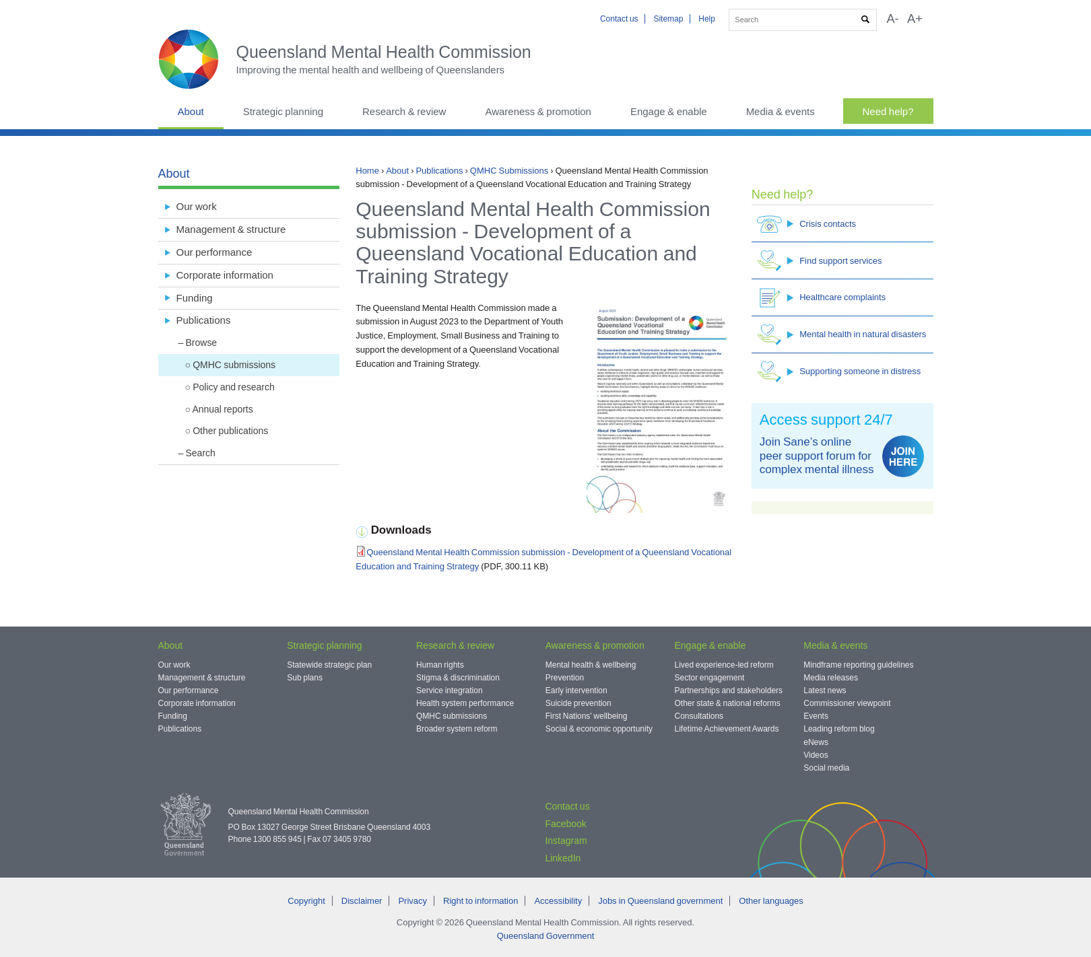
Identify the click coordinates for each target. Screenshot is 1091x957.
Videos (815, 755)
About (191, 111)
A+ (915, 19)
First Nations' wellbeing (587, 716)
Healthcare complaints (821, 297)
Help (706, 19)
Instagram (566, 840)
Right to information (480, 901)
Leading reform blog (838, 729)
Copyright (306, 901)
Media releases (830, 677)
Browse (202, 342)
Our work (196, 206)
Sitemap (668, 19)
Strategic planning (283, 111)
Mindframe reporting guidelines (858, 665)
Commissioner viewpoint (846, 703)
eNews (815, 742)
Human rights (440, 665)
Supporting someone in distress (839, 371)
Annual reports (222, 409)
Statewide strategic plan (329, 665)
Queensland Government (546, 936)
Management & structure (231, 229)
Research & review (404, 111)
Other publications (230, 430)
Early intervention (576, 690)
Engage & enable (668, 111)
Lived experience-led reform (724, 665)
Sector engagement (710, 677)
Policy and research (234, 387)
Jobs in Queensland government (660, 901)
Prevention (565, 677)
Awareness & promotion (538, 111)
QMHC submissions (234, 364)
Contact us (619, 19)
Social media (826, 768)
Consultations (699, 716)
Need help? (888, 111)
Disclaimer (362, 901)
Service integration (449, 690)
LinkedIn (563, 858)
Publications (439, 171)
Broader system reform (457, 729)
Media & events (780, 111)
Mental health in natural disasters (841, 334)
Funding (194, 298)
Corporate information (224, 275)
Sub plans (305, 677)
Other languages (771, 901)
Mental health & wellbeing (591, 665)
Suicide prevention (578, 703)
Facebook (565, 823)
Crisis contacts (806, 223)
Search (201, 453)
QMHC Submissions (509, 171)
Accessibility (558, 901)
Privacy (412, 901)
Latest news (824, 690)
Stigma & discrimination (458, 677)
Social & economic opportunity (599, 729)
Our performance (214, 252)
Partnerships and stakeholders (729, 690)
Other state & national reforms (728, 703)
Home (367, 171)
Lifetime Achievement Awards (727, 729)
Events (815, 716)
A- (892, 19)
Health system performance (465, 703)
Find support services (819, 260)
